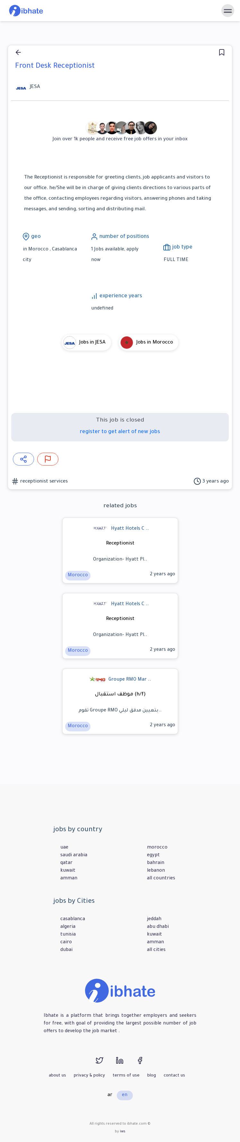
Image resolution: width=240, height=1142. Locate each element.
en (124, 1095)
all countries (161, 878)
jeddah (154, 919)
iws (122, 1132)
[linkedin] (126, 1063)
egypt (153, 855)
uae (64, 847)
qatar (66, 863)
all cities (156, 950)
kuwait (67, 871)
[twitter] (106, 1063)
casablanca (72, 919)
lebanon (156, 871)
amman (68, 878)
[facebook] (145, 1063)
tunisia (68, 934)
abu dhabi (158, 927)
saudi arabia (73, 855)
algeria (67, 927)
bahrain (155, 863)
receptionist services (43, 481)
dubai (66, 950)
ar (109, 1095)
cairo (66, 942)
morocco (157, 847)
